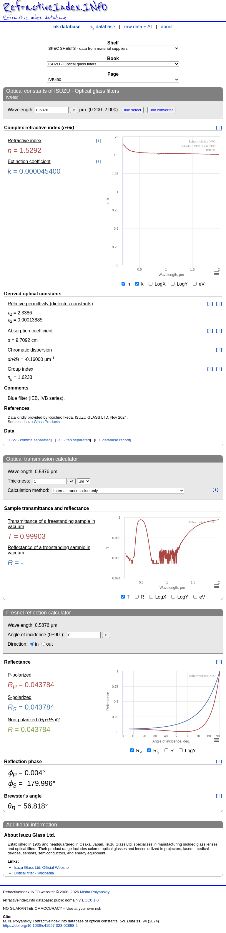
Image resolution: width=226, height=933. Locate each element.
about (167, 26)
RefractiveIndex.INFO (55, 7)
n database (102, 26)
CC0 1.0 (92, 900)
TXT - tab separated (73, 440)
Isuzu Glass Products (42, 422)
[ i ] (219, 127)
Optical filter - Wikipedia (34, 873)
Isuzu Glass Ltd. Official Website (41, 867)
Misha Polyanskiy (94, 892)
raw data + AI (138, 26)
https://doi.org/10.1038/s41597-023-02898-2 (40, 925)
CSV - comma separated (30, 440)
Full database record (112, 440)
